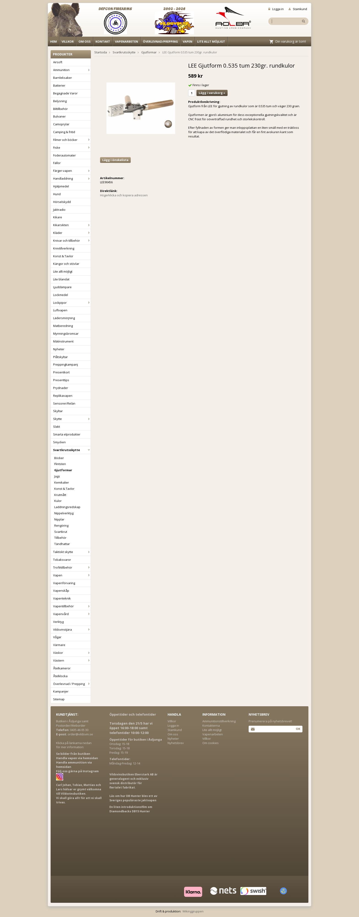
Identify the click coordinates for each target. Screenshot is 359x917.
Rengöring (61, 525)
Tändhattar (62, 544)
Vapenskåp (61, 591)
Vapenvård (72, 614)
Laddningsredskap (67, 507)
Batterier (59, 85)
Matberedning (63, 326)
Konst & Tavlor (63, 256)
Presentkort (61, 372)
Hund (57, 194)
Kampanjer (60, 691)
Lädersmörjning (64, 318)
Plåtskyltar (60, 357)
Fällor (57, 163)
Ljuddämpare (62, 287)
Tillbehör (60, 538)
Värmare (59, 645)
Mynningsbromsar (66, 333)
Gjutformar (63, 470)
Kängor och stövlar (66, 264)
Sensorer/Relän (64, 403)
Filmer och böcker (72, 140)
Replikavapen (62, 396)
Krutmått (60, 495)
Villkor (68, 41)
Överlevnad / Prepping (72, 684)
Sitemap (59, 699)
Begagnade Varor (65, 93)
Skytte (72, 419)
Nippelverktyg (63, 513)
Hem (53, 41)
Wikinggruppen (193, 911)
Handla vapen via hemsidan (77, 758)
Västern (72, 660)
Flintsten (60, 464)
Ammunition (72, 70)
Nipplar (59, 519)
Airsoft (57, 62)
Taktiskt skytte (72, 552)
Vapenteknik (62, 598)
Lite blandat (61, 279)
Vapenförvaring (64, 583)
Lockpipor (72, 303)
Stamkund (297, 9)
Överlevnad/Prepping (160, 41)
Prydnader (60, 388)
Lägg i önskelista (115, 160)
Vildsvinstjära (72, 629)
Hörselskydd (62, 202)
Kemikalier (61, 482)
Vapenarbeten (126, 41)
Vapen (187, 41)
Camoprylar (61, 124)
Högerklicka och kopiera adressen (124, 195)
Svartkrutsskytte (72, 450)
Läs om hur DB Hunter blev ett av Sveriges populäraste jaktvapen (133, 798)
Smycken (59, 442)
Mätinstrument (63, 341)
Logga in (276, 9)
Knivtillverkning (63, 248)
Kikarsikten (72, 225)
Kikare (57, 217)
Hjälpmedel (61, 186)
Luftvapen (60, 310)
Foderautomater (64, 155)
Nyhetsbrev (176, 743)
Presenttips (61, 380)
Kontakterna (211, 725)
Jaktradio (59, 210)
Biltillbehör (60, 109)
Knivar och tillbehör (72, 240)
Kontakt (102, 41)
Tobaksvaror (62, 560)
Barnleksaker (62, 78)
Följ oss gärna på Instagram (77, 771)
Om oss (85, 41)
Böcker (59, 458)
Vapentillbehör (72, 606)
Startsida (100, 52)
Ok (298, 729)
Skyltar (58, 411)
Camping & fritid (64, 132)
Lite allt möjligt (211, 41)
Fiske (72, 147)
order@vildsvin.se (80, 734)
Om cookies (210, 743)
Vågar (57, 637)
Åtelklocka (60, 676)
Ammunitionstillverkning (219, 721)
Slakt (56, 426)
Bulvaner (59, 116)
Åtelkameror (62, 668)
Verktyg (58, 622)
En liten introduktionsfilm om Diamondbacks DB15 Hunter (130, 809)
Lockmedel (60, 295)
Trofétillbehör (72, 567)
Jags (57, 476)
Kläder (72, 233)
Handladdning (72, 178)
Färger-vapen (72, 171)
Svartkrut (60, 532)
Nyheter (58, 349)
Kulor (58, 501)
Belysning (60, 101)
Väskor (72, 653)
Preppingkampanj (65, 364)
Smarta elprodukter (66, 434)
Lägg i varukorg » (212, 93)
